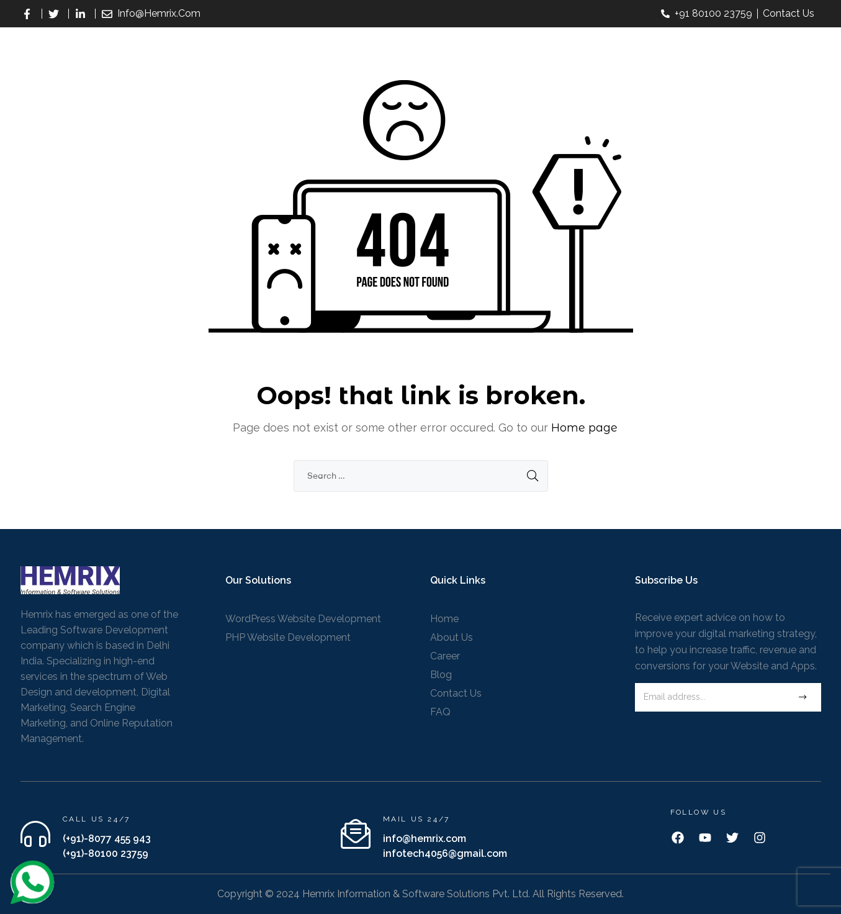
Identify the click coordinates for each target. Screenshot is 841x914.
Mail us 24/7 (416, 819)
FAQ (440, 712)
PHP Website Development (288, 637)
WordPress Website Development (303, 619)
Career (445, 656)
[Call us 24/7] (35, 834)
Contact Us (456, 693)
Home (444, 619)
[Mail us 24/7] (356, 834)
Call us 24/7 (96, 819)
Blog (441, 675)
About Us (451, 637)
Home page (584, 428)
